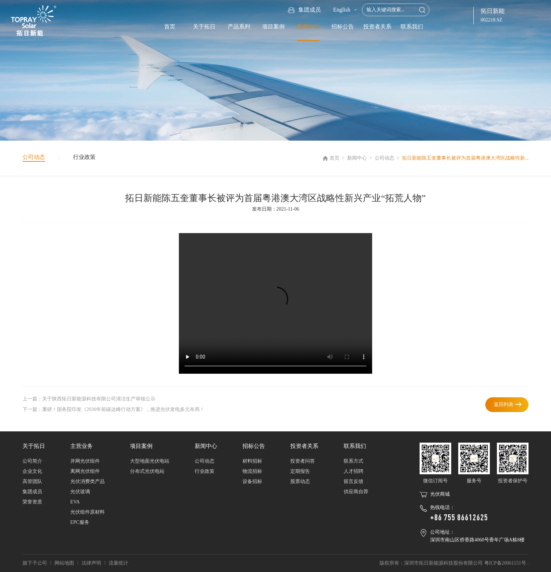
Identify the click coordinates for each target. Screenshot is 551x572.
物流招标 (252, 471)
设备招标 (252, 481)
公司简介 (32, 461)
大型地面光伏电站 (149, 461)
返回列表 (503, 404)
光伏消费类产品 (87, 481)
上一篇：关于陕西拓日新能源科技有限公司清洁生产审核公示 (88, 398)
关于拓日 (204, 27)
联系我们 (412, 27)
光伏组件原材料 (87, 512)
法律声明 (91, 563)
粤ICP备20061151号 (505, 563)
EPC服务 (79, 522)
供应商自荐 (356, 491)
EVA (75, 501)
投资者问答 (302, 461)
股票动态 (300, 481)
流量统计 (118, 563)
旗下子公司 (34, 563)
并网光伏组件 (85, 461)
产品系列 (239, 27)
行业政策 (84, 157)
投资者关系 (377, 27)
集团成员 (32, 491)
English (341, 10)
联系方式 (353, 461)
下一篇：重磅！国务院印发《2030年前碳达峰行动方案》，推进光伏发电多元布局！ (113, 409)
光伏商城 (440, 494)
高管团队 (32, 481)
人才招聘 (353, 471)
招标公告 (342, 27)
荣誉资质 (32, 501)
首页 (169, 27)
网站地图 (64, 563)
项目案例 (273, 27)
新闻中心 (308, 27)
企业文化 (32, 471)
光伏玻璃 (80, 491)
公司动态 (384, 158)
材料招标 (252, 461)
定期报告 (300, 471)
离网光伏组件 (85, 471)
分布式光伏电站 (147, 471)
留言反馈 (353, 481)
